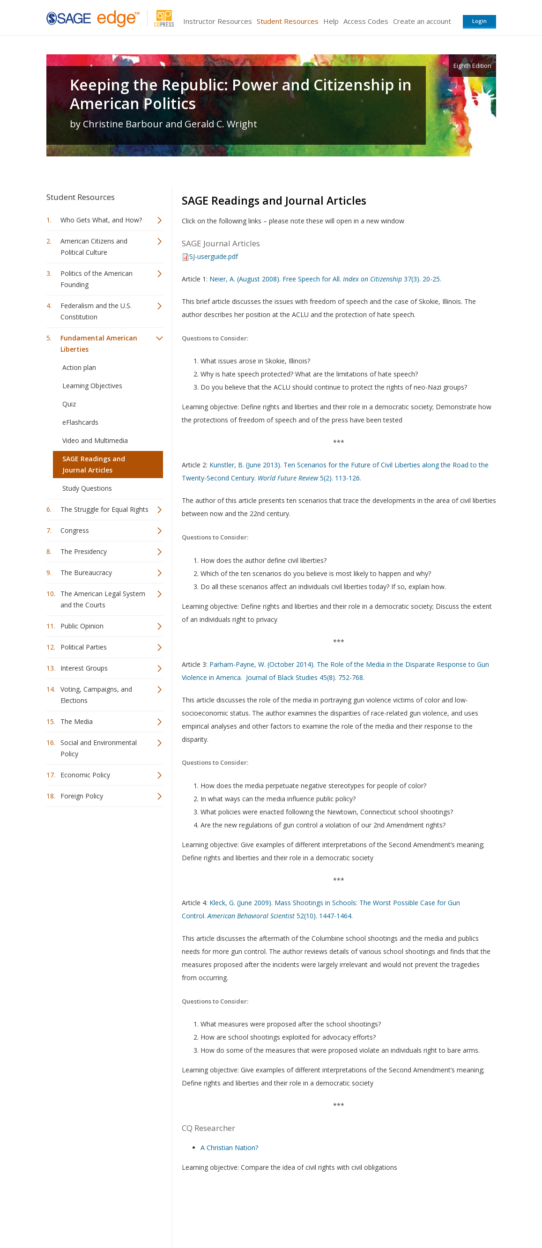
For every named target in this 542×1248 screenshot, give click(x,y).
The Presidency (83, 551)
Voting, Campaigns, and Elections (96, 695)
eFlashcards (80, 422)
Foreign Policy (81, 795)
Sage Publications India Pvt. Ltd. (182, 1213)
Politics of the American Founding (96, 279)
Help (331, 21)
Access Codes (365, 21)
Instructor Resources (217, 21)
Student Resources (288, 21)
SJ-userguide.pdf (213, 256)
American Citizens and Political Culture (93, 246)
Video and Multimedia (95, 440)
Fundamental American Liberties (98, 343)
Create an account (422, 21)
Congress (74, 530)
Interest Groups (84, 668)
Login (479, 20)
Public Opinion (82, 625)
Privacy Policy (434, 1213)
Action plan (79, 367)
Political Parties (83, 646)
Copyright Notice (382, 1213)
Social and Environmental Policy (98, 748)
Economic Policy (85, 774)
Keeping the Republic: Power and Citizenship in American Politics (241, 94)
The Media (76, 721)
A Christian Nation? (229, 1147)
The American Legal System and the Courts (102, 599)
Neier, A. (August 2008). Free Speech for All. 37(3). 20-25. (325, 278)
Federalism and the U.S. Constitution (96, 311)
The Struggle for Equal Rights (104, 509)
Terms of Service (324, 1213)
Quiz (69, 403)
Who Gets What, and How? (101, 219)
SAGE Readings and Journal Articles (93, 464)
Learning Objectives (92, 385)
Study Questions (87, 488)
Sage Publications (100, 1213)
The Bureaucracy (86, 572)
